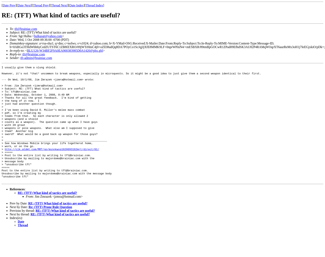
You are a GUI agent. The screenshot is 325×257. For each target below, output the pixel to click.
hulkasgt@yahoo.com (48, 36)
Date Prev (9, 5)
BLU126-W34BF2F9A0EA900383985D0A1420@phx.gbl (65, 50)
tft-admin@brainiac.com (36, 58)
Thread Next (59, 5)
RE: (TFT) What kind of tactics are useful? (47, 216)
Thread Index (94, 5)
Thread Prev (41, 5)
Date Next (24, 5)
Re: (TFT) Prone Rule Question (50, 230)
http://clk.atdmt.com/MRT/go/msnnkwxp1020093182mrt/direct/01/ (52, 166)
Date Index (76, 5)
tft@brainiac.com (26, 29)
